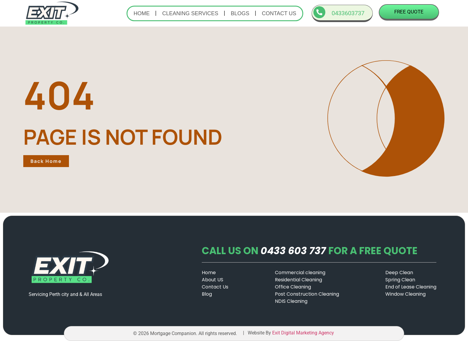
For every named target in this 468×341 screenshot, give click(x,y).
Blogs (240, 13)
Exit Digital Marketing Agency (303, 333)
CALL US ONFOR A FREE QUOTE (310, 251)
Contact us (279, 13)
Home (141, 13)
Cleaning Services (190, 13)
